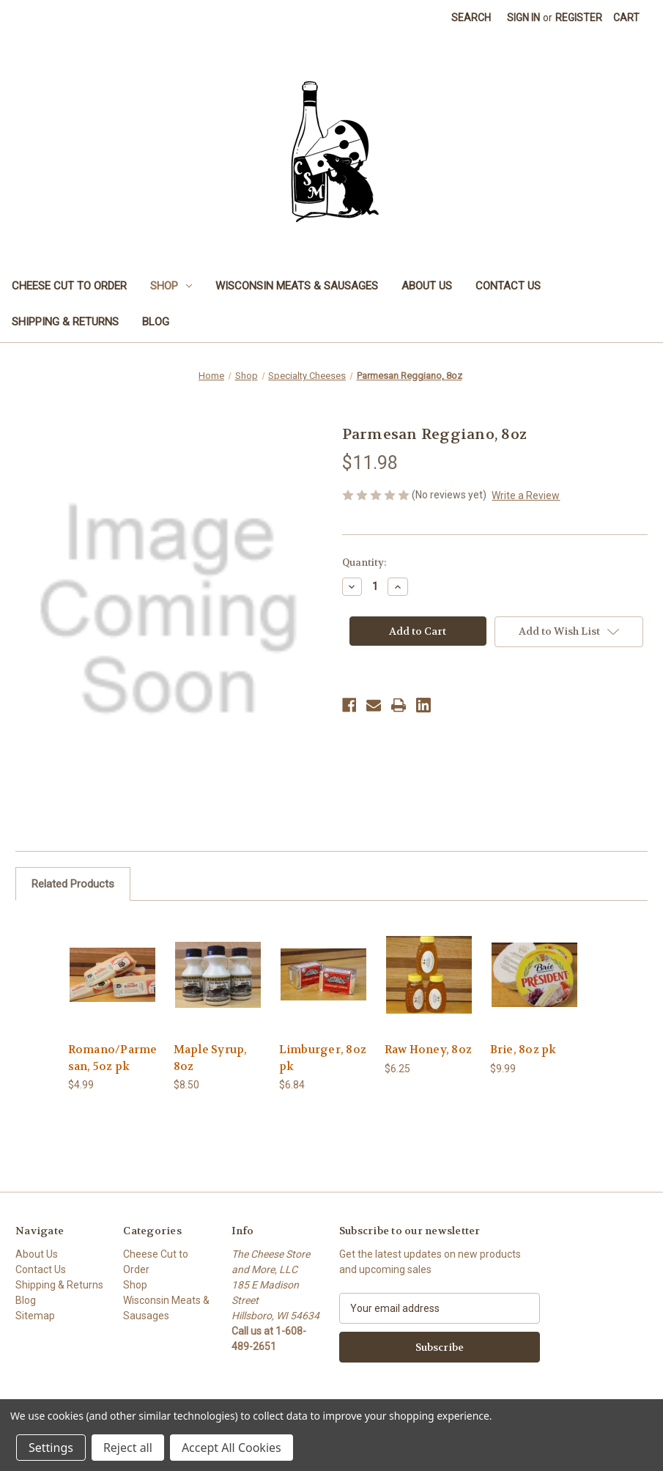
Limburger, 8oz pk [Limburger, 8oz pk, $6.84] (323, 1058)
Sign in (523, 17)
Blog (155, 321)
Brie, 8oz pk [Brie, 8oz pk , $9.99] (523, 1049)
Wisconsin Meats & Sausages (296, 285)
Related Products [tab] (73, 884)
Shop (171, 285)
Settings (51, 1447)
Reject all (127, 1447)
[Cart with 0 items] (626, 18)
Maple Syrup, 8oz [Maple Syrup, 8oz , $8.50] (211, 1058)
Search (471, 17)
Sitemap (35, 1315)
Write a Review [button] (526, 495)
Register (578, 17)
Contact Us (508, 285)
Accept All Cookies (231, 1447)
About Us (426, 285)
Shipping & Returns (65, 321)
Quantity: (364, 562)
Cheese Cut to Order (69, 285)
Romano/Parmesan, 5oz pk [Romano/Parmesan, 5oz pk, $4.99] (113, 1058)
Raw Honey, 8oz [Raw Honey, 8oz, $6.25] (429, 1049)
